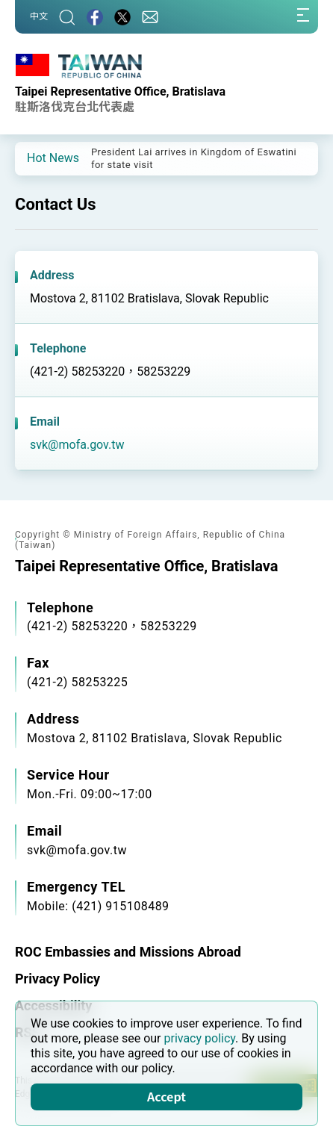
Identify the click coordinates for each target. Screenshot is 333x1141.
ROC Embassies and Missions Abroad (128, 952)
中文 (39, 16)
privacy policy (199, 1038)
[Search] (67, 17)
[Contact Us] (150, 17)
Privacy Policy (57, 978)
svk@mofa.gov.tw (77, 445)
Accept (166, 1096)
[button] (37, 157)
